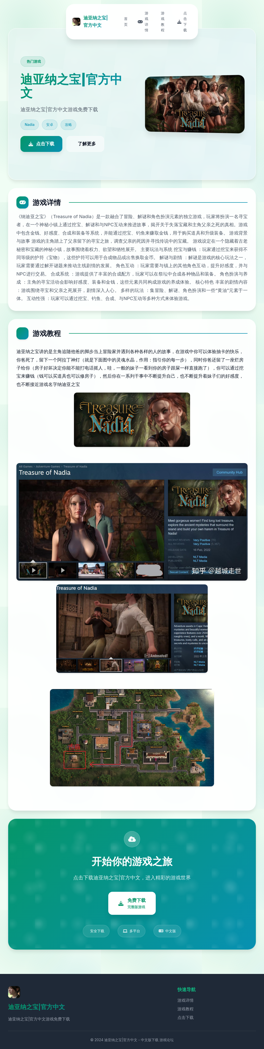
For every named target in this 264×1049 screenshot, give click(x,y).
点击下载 (185, 1017)
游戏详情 (185, 1000)
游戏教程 (185, 1008)
